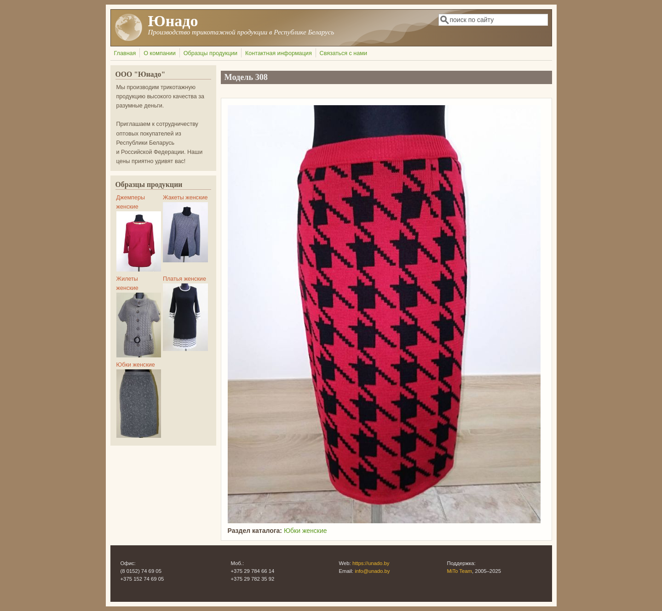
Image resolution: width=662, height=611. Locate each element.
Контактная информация (278, 53)
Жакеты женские (185, 197)
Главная (125, 53)
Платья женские (184, 279)
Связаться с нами (343, 53)
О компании (159, 53)
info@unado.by (372, 571)
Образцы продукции (210, 53)
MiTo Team (459, 571)
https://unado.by (371, 563)
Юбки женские (305, 530)
